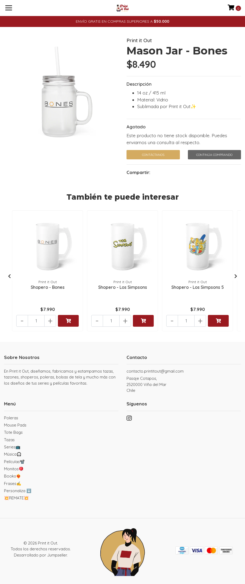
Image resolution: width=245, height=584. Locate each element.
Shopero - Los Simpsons (122, 286)
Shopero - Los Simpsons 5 (197, 286)
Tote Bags (13, 432)
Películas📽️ (14, 461)
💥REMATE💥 (16, 497)
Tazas (9, 439)
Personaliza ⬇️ (17, 490)
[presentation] (9, 275)
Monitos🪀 (14, 468)
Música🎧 (13, 453)
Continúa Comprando (214, 155)
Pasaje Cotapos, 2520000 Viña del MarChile (147, 384)
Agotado (136, 126)
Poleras (11, 417)
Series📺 (12, 446)
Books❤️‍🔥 (12, 475)
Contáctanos (153, 155)
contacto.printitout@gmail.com (155, 370)
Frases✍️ (12, 483)
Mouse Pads (15, 424)
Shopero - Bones (48, 286)
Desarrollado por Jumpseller (40, 554)
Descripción (139, 84)
